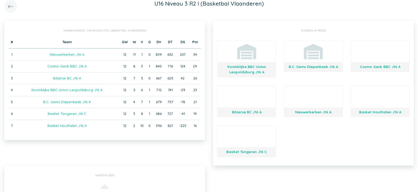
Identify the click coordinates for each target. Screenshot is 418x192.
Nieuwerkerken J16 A (67, 54)
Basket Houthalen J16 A (67, 125)
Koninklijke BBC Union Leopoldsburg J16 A (66, 90)
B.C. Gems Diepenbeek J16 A (67, 102)
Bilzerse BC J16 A (67, 78)
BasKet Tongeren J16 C (67, 113)
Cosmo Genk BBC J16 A (67, 66)
